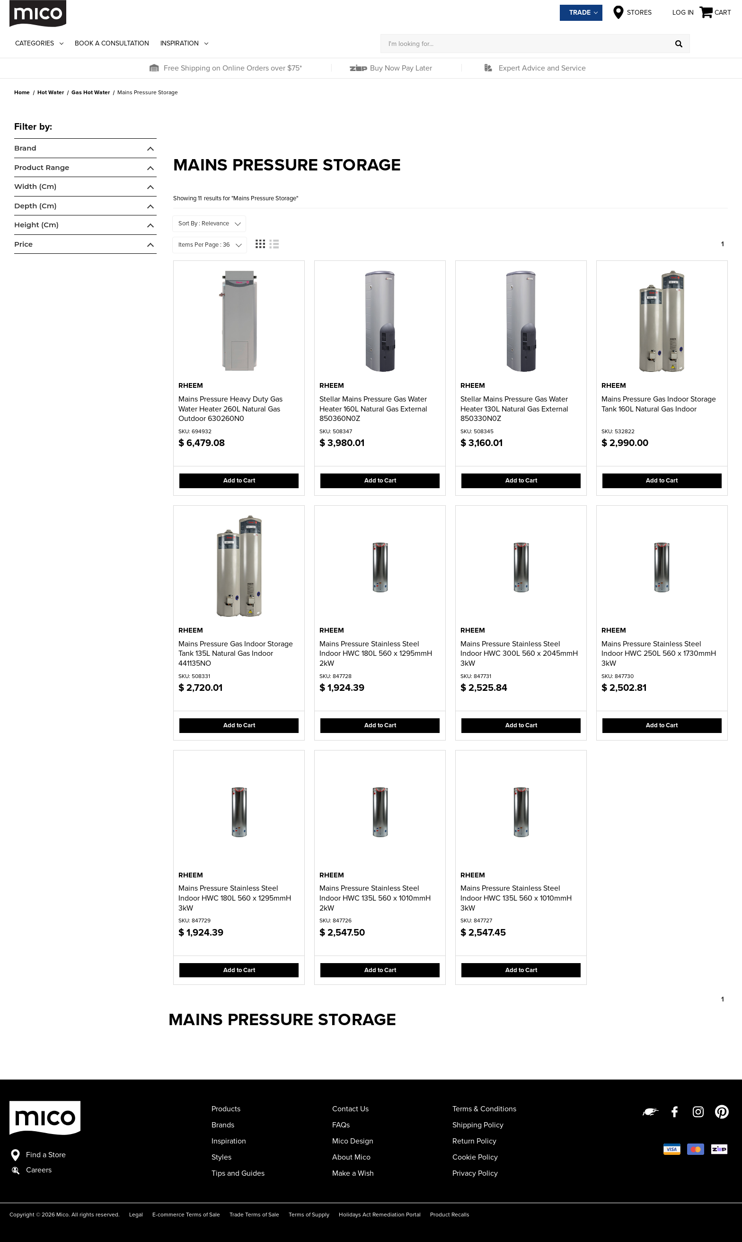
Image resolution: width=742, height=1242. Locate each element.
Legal (136, 1214)
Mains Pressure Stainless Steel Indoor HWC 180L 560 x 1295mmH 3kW (234, 898)
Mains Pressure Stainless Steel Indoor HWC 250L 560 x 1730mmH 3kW (658, 654)
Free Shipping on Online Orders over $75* (233, 68)
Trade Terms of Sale (254, 1214)
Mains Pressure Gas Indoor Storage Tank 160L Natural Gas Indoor (658, 404)
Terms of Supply (309, 1214)
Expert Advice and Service (542, 68)
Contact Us (350, 1109)
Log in (675, 12)
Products (226, 1109)
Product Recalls (449, 1214)
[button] (153, 68)
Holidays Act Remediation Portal (380, 1214)
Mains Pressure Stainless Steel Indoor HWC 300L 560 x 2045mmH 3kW (519, 654)
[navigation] (85, 188)
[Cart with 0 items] (716, 12)
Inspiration (184, 43)
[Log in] (711, 43)
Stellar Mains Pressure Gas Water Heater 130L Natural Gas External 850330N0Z (514, 409)
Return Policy (474, 1141)
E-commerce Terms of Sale (186, 1214)
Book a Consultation (112, 43)
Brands (223, 1125)
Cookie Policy (475, 1157)
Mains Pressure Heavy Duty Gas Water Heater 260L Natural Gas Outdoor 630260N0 (230, 409)
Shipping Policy (478, 1125)
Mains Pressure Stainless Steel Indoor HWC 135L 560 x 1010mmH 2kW (375, 898)
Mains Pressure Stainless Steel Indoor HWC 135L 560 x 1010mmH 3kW (516, 898)
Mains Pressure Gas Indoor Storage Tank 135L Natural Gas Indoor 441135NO (235, 654)
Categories (39, 43)
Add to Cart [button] (239, 480)
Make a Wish (353, 1173)
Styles (221, 1157)
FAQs (341, 1125)
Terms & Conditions (484, 1109)
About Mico (351, 1157)
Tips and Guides (238, 1173)
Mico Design (352, 1141)
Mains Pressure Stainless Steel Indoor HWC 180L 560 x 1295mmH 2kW (375, 654)
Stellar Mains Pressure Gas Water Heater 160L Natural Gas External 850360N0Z (373, 409)
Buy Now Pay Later (400, 68)
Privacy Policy (475, 1173)
